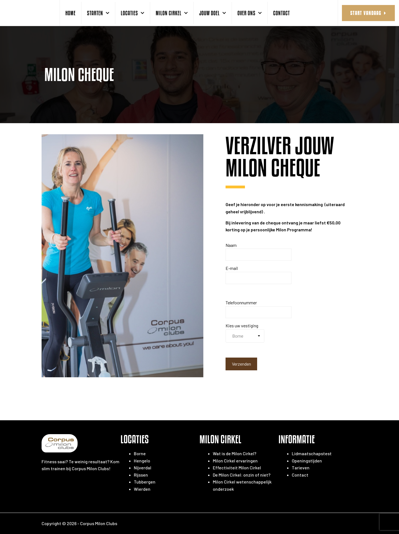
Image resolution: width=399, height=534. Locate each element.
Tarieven (301, 467)
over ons (249, 13)
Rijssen (141, 474)
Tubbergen (144, 481)
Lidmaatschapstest (312, 453)
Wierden (142, 489)
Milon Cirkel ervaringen (235, 460)
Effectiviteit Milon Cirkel (237, 467)
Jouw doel (212, 13)
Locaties (132, 13)
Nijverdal (142, 467)
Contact (281, 12)
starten (98, 13)
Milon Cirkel (172, 13)
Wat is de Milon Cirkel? (234, 453)
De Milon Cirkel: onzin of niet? (241, 474)
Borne (140, 453)
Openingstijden (307, 460)
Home (70, 12)
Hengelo (142, 460)
